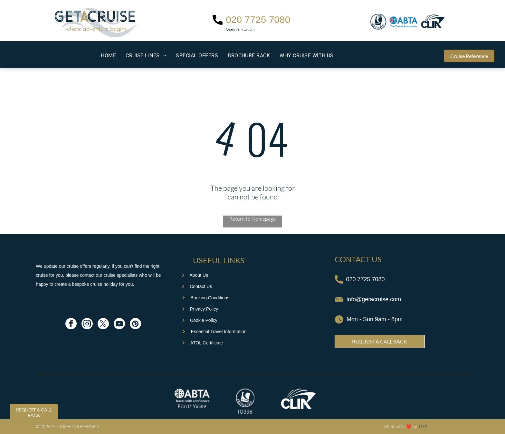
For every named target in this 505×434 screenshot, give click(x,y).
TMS (422, 426)
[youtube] (119, 324)
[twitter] (103, 324)
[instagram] (87, 324)
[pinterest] (135, 324)
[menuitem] (108, 55)
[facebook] (71, 324)
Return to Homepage (252, 219)
